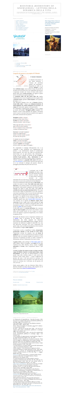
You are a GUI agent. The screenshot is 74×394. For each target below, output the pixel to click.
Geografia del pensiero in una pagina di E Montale (26, 73)
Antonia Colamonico (20, 20)
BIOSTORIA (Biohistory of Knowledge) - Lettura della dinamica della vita (37, 8)
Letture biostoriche (19, 66)
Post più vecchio (40, 282)
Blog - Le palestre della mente (21, 22)
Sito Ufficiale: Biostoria (20, 26)
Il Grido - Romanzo (19, 24)
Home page (28, 282)
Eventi (17, 64)
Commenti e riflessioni (20, 63)
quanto (16, 218)
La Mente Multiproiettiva (21, 25)
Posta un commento (17, 279)
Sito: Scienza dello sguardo (21, 29)
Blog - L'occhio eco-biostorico (22, 21)
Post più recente (16, 282)
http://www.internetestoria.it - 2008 (21, 387)
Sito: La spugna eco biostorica (21, 28)
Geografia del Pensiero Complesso (22, 65)
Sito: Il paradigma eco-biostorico (22, 27)
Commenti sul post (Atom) (22, 284)
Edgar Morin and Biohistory (19, 363)
